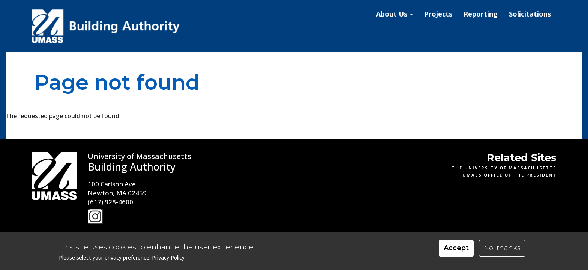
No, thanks (502, 251)
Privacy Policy (168, 260)
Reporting (481, 13)
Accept (456, 251)
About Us (394, 13)
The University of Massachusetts (504, 168)
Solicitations (530, 13)
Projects (438, 13)
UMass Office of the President (509, 175)
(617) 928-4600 (110, 202)
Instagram (95, 216)
